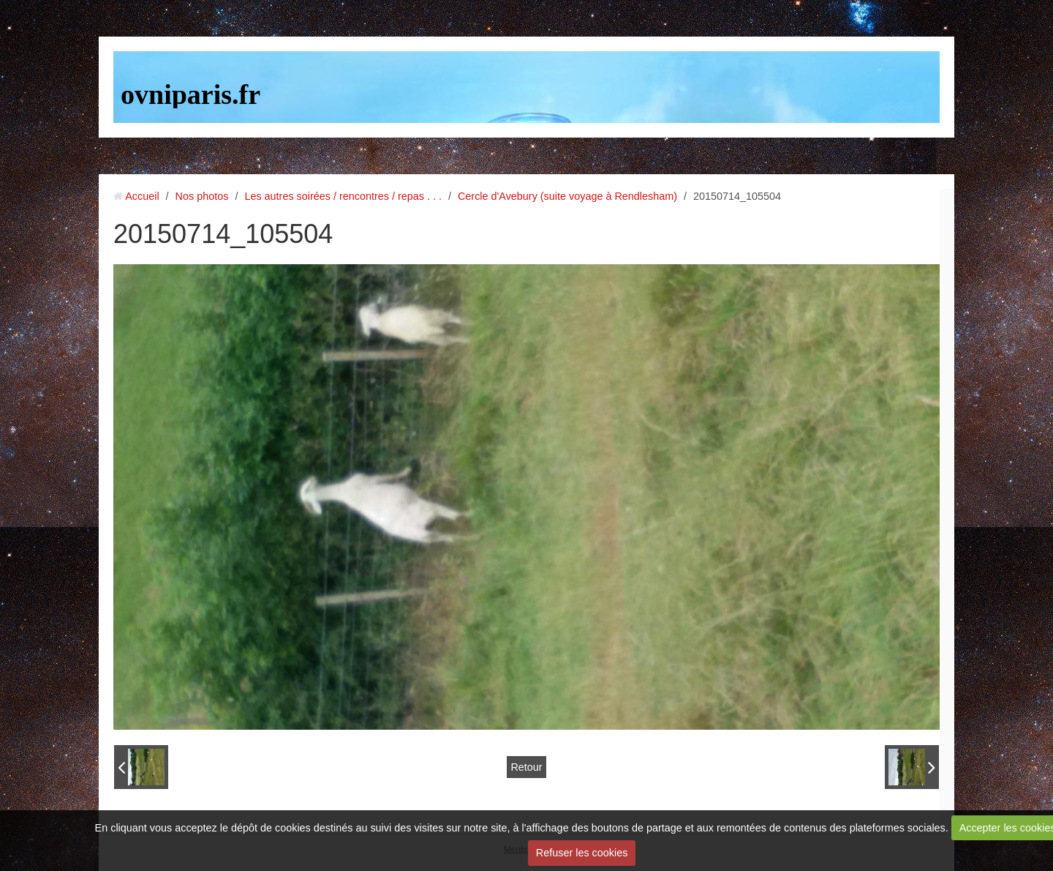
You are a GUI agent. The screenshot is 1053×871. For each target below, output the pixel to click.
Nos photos (202, 196)
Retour (526, 767)
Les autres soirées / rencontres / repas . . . (343, 196)
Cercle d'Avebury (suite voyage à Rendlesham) (567, 196)
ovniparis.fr (190, 94)
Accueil (142, 196)
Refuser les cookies (582, 853)
